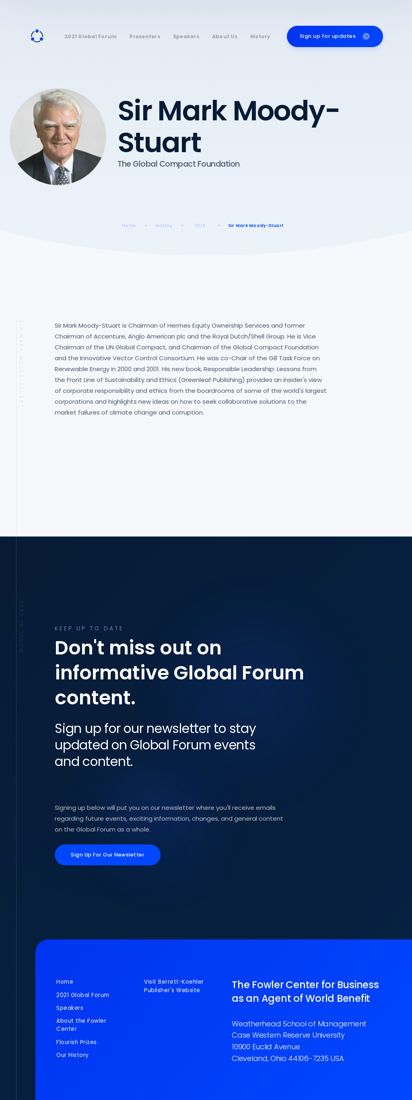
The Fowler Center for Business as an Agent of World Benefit (305, 991)
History (260, 36)
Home (64, 982)
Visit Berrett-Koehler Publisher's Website (174, 986)
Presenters (145, 36)
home (129, 226)
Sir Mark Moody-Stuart (256, 226)
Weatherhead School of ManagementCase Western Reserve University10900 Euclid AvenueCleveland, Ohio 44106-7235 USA (299, 1041)
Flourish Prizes (76, 1042)
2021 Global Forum (90, 36)
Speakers (186, 36)
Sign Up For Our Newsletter (107, 854)
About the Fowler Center (81, 1025)
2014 (200, 226)
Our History (72, 1055)
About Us (224, 36)
